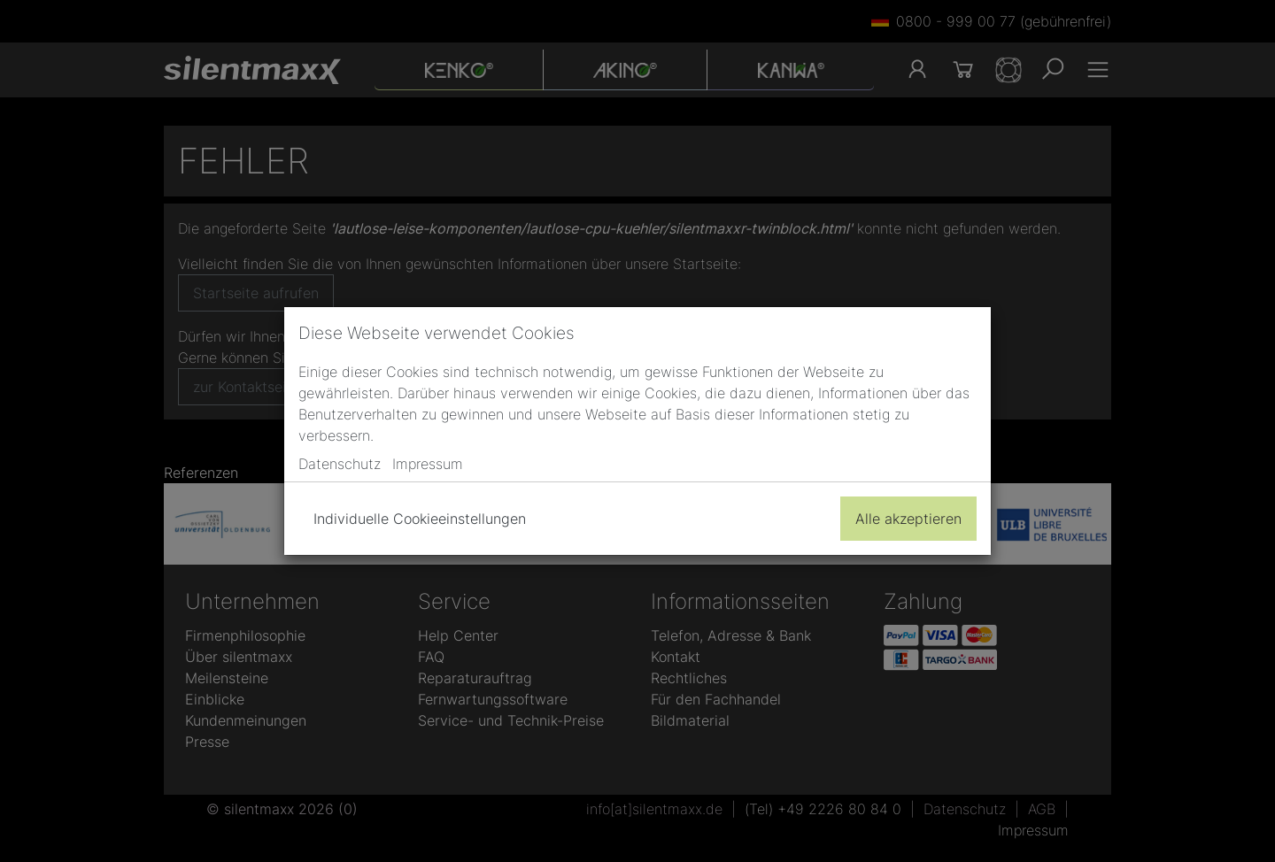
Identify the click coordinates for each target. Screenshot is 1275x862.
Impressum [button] (427, 464)
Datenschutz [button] (339, 464)
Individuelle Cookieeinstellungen (419, 518)
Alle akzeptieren (908, 518)
